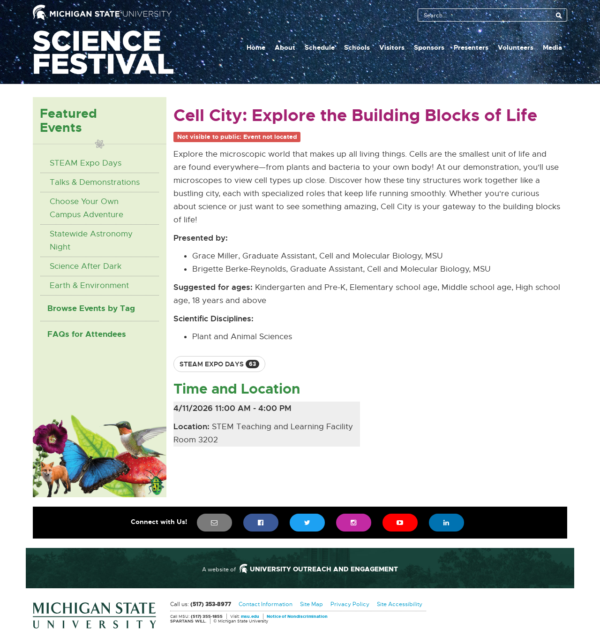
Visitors (392, 47)
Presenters (471, 47)
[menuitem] (214, 523)
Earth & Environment (89, 285)
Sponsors (429, 47)
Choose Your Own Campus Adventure (86, 208)
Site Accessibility (399, 604)
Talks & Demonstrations (95, 182)
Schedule (320, 47)
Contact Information (265, 604)
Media (552, 47)
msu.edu (250, 617)
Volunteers (515, 47)
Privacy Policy (349, 604)
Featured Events (68, 120)
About (285, 47)
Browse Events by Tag (91, 308)
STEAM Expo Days (85, 163)
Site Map (311, 604)
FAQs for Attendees (86, 334)
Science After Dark (85, 266)
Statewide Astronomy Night (91, 240)
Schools (357, 47)
